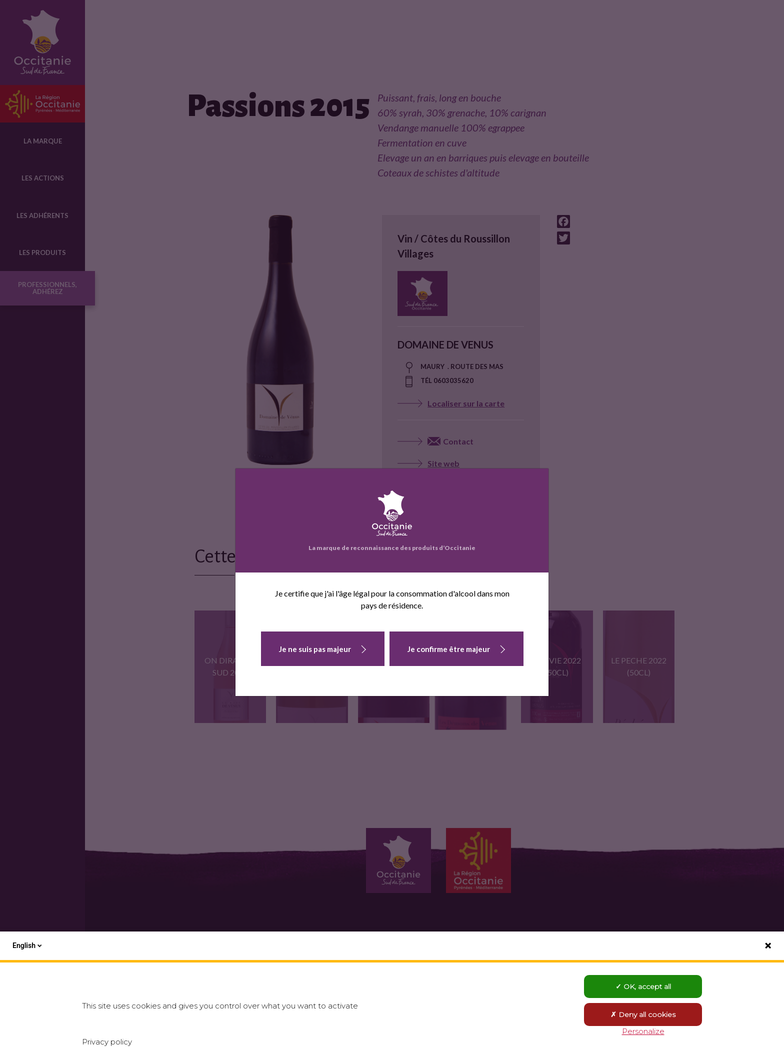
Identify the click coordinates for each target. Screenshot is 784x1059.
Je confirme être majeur (449, 649)
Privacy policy (107, 1041)
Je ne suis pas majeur (315, 649)
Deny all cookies (643, 1014)
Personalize (643, 1031)
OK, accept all (643, 986)
